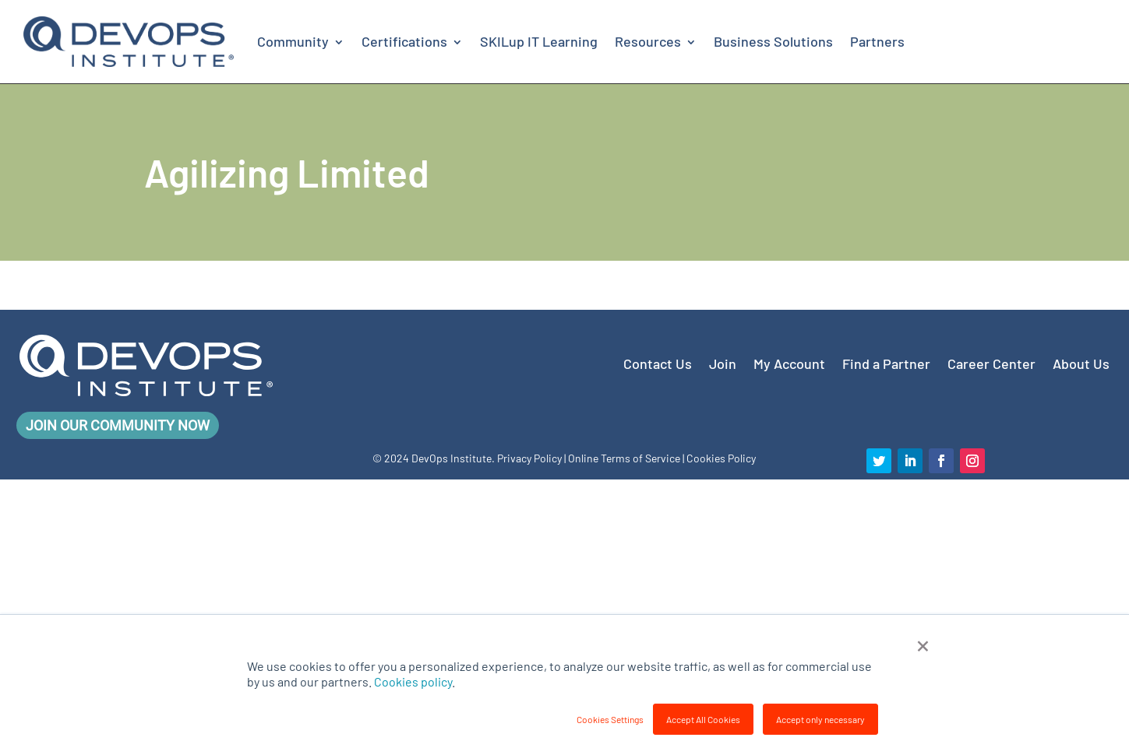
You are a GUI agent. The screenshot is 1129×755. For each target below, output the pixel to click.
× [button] (923, 644)
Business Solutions (773, 41)
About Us (1081, 362)
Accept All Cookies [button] (703, 719)
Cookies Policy (721, 458)
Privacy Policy (529, 458)
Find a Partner (886, 362)
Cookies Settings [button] (610, 719)
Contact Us (657, 362)
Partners (877, 41)
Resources (648, 41)
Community (293, 41)
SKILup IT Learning (539, 41)
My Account (789, 362)
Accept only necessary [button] (820, 719)
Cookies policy (413, 681)
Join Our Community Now (118, 425)
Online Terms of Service (624, 458)
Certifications (404, 41)
